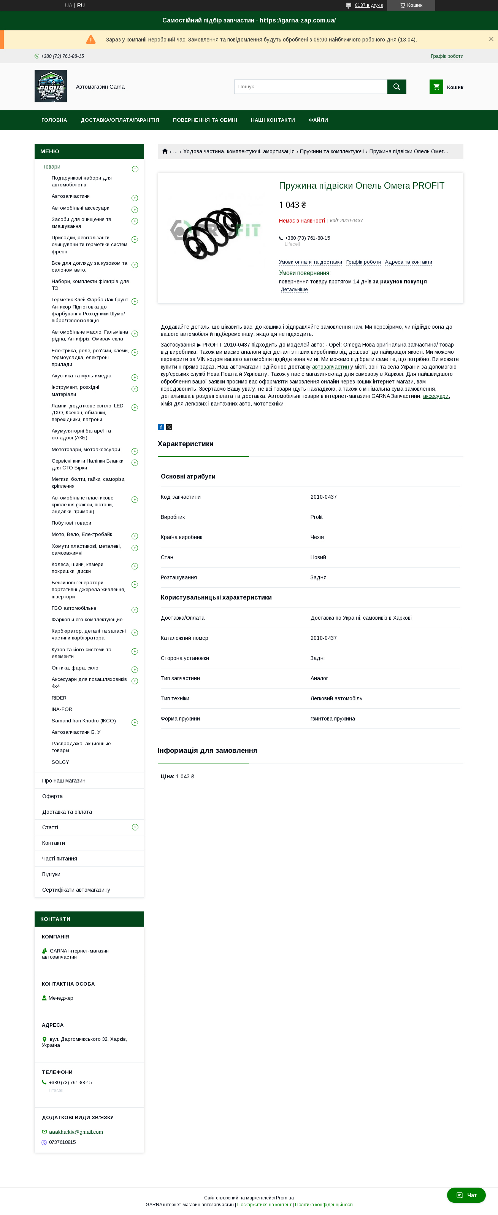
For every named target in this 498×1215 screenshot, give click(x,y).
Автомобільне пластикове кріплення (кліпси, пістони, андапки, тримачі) (82, 504)
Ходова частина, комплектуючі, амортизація (239, 151)
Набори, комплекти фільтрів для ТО (90, 284)
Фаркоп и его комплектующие (87, 619)
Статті (50, 827)
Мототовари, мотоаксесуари (86, 449)
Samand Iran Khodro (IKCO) (84, 721)
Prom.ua (285, 1198)
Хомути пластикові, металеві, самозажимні (86, 549)
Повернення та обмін (205, 120)
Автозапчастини (71, 196)
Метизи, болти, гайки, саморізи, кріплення (88, 482)
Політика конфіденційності (324, 1204)
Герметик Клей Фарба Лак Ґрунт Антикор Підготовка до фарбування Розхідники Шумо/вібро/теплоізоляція (90, 310)
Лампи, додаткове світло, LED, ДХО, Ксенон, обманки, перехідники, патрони (88, 412)
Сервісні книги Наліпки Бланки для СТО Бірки (88, 464)
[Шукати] (396, 87)
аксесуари (436, 396)
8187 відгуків (369, 5)
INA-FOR (62, 709)
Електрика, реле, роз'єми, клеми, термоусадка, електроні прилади (90, 357)
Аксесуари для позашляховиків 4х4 (89, 682)
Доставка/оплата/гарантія (120, 120)
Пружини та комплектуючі (332, 151)
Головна (54, 120)
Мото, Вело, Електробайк (82, 534)
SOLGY (60, 762)
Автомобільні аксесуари (80, 208)
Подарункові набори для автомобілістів (82, 181)
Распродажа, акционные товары (81, 747)
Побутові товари (71, 523)
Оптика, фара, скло (75, 668)
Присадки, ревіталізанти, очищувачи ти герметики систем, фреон (90, 244)
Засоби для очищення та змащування (81, 222)
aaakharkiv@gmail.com (76, 1131)
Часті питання (59, 859)
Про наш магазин (64, 781)
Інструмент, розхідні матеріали (75, 390)
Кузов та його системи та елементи (81, 653)
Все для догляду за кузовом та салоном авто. (89, 266)
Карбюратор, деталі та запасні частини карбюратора (89, 634)
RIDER (59, 698)
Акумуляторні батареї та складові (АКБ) (81, 434)
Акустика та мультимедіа (81, 375)
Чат (466, 1195)
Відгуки (51, 874)
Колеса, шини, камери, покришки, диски (78, 567)
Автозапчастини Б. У (76, 732)
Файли (318, 120)
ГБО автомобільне (74, 608)
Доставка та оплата (67, 812)
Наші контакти (273, 120)
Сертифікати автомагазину (76, 890)
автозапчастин (330, 367)
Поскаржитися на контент (264, 1204)
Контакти (53, 843)
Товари (51, 167)
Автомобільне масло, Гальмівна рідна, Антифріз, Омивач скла (90, 335)
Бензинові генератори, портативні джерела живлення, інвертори (88, 589)
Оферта (52, 796)
